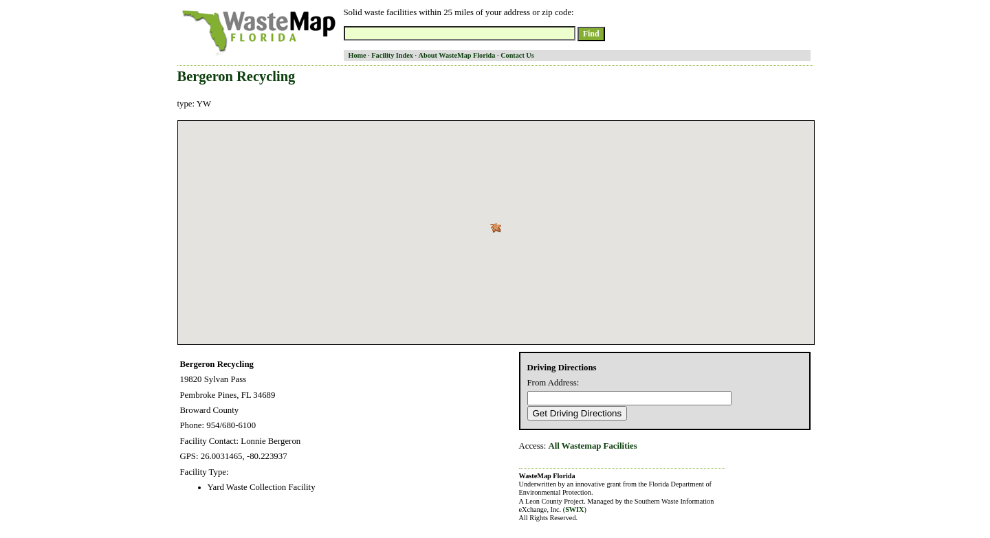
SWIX (574, 509)
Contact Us (517, 55)
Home (357, 55)
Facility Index (392, 55)
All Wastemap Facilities (593, 446)
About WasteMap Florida (457, 55)
